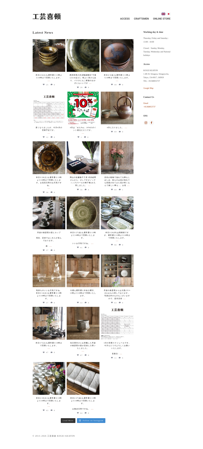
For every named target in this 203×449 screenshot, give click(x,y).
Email (145, 103)
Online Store (161, 18)
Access (125, 18)
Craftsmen (141, 18)
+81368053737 (149, 107)
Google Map (148, 88)
